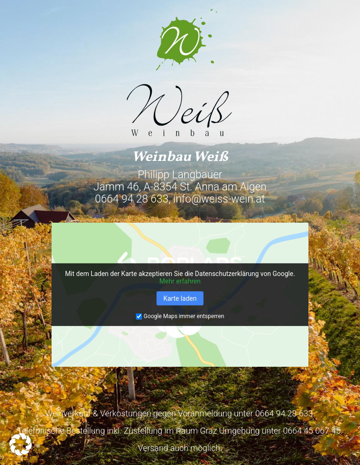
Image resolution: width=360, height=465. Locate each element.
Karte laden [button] (179, 298)
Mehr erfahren (180, 281)
